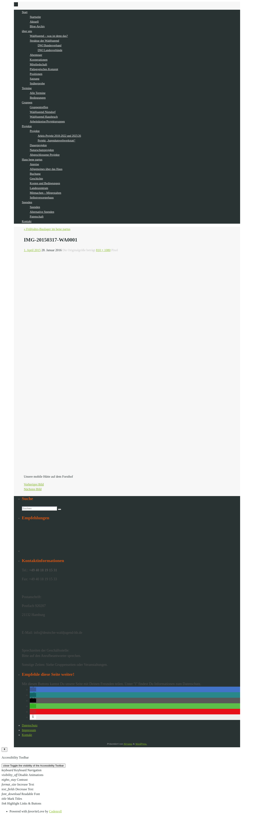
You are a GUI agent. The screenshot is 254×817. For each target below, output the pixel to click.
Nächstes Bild (32, 489)
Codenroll (55, 811)
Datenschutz (30, 725)
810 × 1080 (103, 250)
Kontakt (27, 735)
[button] (33, 689)
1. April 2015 (32, 250)
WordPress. (141, 743)
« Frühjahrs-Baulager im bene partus (47, 229)
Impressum (29, 730)
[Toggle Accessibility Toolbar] (4, 749)
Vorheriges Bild (34, 484)
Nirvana (128, 743)
